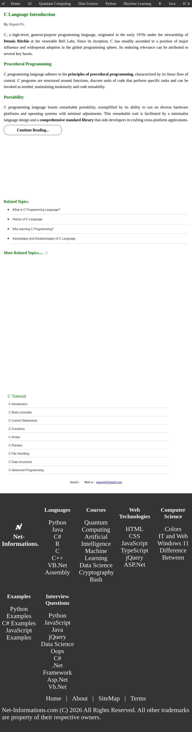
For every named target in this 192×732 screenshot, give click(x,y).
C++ (57, 557)
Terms (138, 698)
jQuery (134, 557)
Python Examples (19, 612)
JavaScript (135, 543)
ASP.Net (134, 564)
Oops (57, 651)
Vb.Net (57, 686)
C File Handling (19, 453)
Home (53, 698)
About (80, 698)
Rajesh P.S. (17, 24)
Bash (96, 579)
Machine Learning (96, 554)
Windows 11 (173, 543)
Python (57, 522)
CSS (134, 536)
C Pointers (16, 445)
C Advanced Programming (26, 470)
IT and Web (173, 536)
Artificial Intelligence (96, 540)
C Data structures (20, 461)
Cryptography (96, 572)
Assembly (57, 572)
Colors (173, 528)
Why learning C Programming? (32, 229)
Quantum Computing (96, 526)
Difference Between (173, 554)
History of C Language (27, 219)
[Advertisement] (96, 166)
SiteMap (109, 698)
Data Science (96, 565)
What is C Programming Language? (36, 209)
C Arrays (14, 437)
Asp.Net (57, 679)
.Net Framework (57, 669)
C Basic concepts (20, 412)
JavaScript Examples (19, 634)
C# (57, 536)
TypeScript (134, 550)
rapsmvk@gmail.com (109, 482)
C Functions (17, 428)
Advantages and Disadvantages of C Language (43, 238)
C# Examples (19, 623)
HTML (134, 528)
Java (57, 529)
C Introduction (18, 404)
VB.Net (57, 565)
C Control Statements (23, 420)
